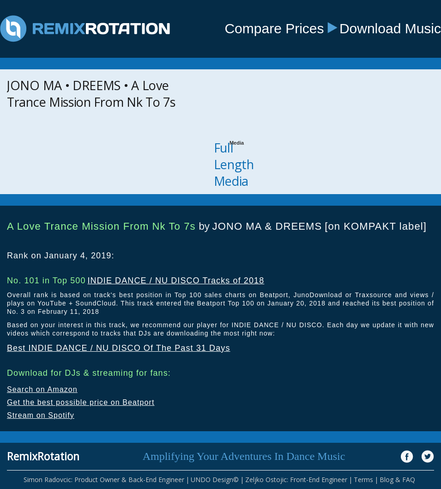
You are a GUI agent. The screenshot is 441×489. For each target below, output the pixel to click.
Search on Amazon (42, 389)
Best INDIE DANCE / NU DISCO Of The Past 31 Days (118, 348)
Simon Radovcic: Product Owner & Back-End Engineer (104, 479)
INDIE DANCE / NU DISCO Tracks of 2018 (175, 280)
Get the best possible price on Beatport (81, 402)
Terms (363, 479)
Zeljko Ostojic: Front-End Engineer (296, 479)
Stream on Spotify (40, 415)
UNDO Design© (215, 479)
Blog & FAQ (397, 479)
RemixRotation (43, 456)
